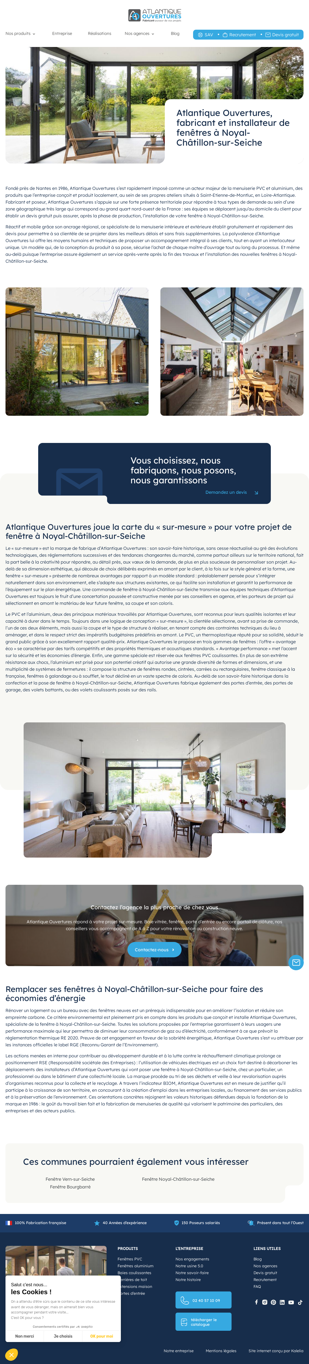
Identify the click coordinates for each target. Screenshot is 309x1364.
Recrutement (242, 34)
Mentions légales (221, 1350)
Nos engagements (192, 1259)
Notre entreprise (179, 1350)
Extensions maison (135, 1286)
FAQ (257, 1286)
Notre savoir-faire (192, 1272)
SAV (209, 34)
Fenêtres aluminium (136, 1265)
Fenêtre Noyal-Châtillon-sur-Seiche (178, 1179)
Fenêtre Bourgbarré (70, 1187)
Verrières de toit (132, 1279)
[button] (11, 1354)
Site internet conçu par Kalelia (276, 1350)
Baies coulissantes (134, 1272)
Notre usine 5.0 (189, 1265)
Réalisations (99, 33)
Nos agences (137, 33)
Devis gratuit (285, 34)
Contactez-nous (152, 949)
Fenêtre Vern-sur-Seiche (70, 1179)
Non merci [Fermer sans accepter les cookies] (24, 1336)
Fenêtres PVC (130, 1259)
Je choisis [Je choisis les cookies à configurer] (63, 1336)
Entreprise (62, 33)
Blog (175, 33)
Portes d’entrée (131, 1293)
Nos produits (17, 33)
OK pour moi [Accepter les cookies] (101, 1336)
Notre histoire (188, 1279)
